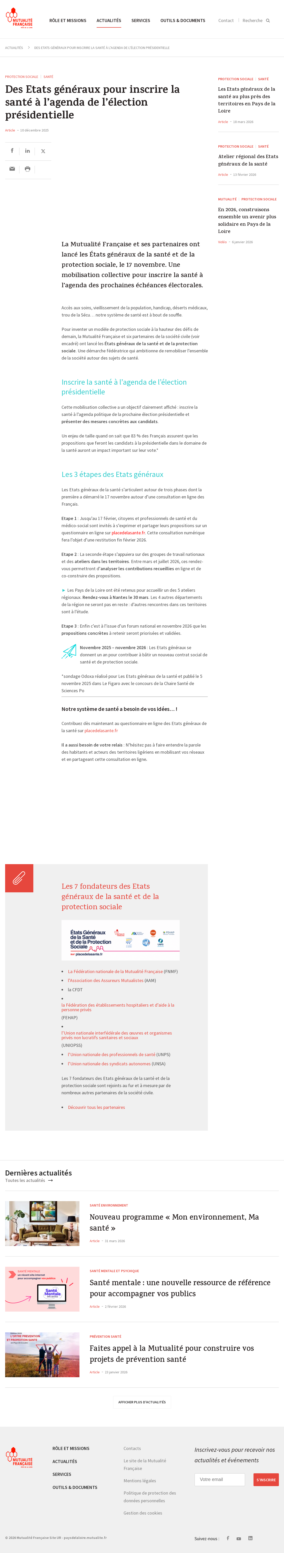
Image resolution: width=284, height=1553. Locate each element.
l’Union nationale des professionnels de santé (111, 1054)
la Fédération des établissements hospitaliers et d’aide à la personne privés (118, 1008)
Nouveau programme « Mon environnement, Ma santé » (174, 1224)
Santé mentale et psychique (114, 1271)
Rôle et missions (67, 20)
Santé (48, 76)
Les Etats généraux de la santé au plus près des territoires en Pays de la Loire (247, 101)
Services (140, 20)
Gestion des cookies (143, 1513)
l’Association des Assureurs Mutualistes (106, 980)
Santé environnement (109, 1205)
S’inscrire (266, 1479)
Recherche (252, 20)
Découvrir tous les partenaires (96, 1107)
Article (10, 130)
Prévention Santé (105, 1336)
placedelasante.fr (101, 730)
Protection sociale (21, 76)
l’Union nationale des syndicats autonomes (109, 1064)
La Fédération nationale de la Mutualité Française (115, 971)
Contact (226, 20)
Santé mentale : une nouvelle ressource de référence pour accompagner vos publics (180, 1289)
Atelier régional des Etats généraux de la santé (248, 161)
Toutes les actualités (29, 1180)
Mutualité (227, 199)
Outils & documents (182, 20)
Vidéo (222, 242)
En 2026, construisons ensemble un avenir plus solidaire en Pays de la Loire (247, 221)
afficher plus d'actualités (142, 1402)
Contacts (132, 1448)
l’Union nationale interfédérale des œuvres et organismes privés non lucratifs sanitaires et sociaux (117, 1035)
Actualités (109, 20)
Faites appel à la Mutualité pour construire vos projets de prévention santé (172, 1355)
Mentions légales (140, 1481)
